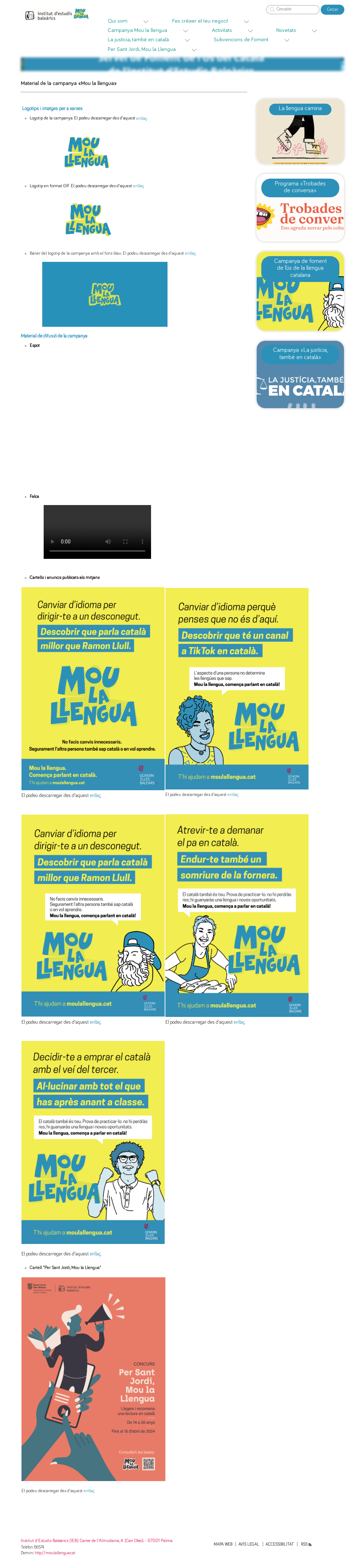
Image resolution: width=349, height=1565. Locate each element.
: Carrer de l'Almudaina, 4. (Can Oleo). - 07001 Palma (125, 1540)
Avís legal (248, 1544)
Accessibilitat (280, 1544)
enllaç (141, 118)
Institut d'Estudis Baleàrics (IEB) (49, 1540)
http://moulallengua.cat (55, 1553)
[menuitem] (134, 21)
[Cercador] (293, 9)
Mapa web (223, 1544)
